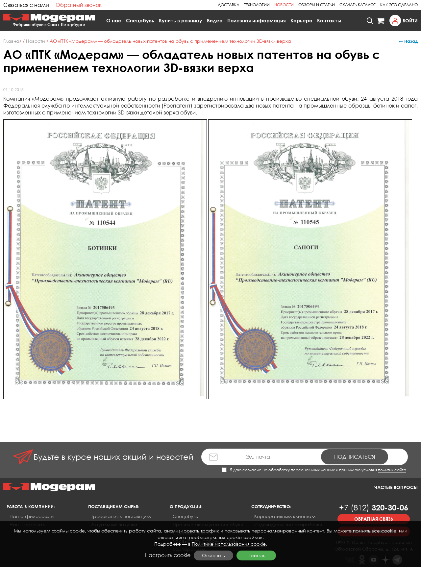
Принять (256, 555)
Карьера (301, 20)
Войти (410, 20)
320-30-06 (373, 507)
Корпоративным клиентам (284, 516)
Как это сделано (399, 4)
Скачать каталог (357, 4)
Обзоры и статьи (316, 4)
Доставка (228, 4)
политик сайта (392, 469)
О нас (113, 20)
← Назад (408, 41)
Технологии (257, 4)
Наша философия (32, 516)
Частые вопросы (396, 487)
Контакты (329, 20)
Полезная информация (256, 20)
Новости (284, 4)
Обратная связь (373, 519)
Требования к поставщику (121, 516)
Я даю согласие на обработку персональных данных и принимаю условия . (314, 469)
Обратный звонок (79, 5)
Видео (215, 20)
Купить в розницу (180, 20)
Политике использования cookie (229, 544)
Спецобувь (140, 20)
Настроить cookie (167, 555)
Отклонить (213, 555)
